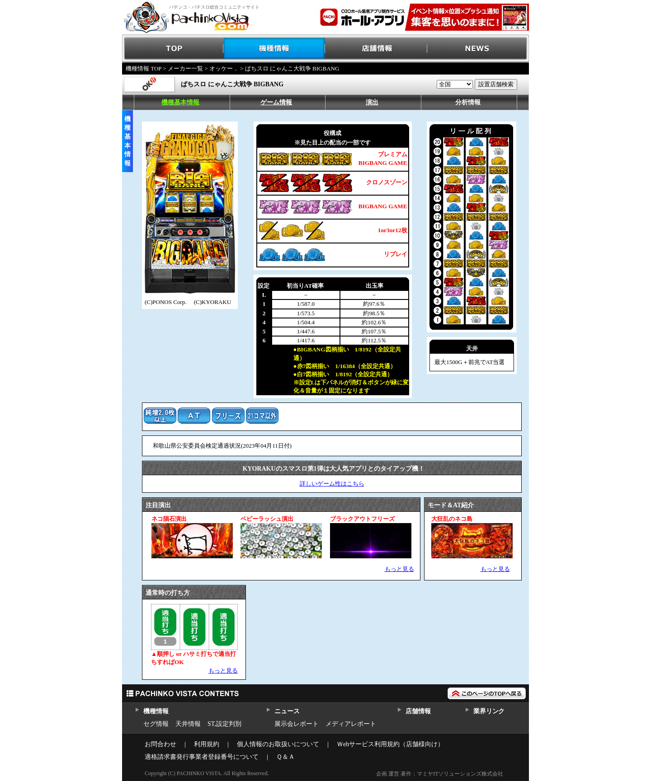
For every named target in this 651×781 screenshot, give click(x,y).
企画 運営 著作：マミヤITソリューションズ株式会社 (439, 774)
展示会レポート (296, 723)
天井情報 (188, 723)
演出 (372, 102)
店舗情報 (376, 48)
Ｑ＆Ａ (285, 756)
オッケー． (224, 68)
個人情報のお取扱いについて (278, 744)
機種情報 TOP (143, 68)
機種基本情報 (180, 102)
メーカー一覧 (185, 68)
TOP (173, 48)
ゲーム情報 (276, 102)
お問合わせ (160, 744)
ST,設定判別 (224, 723)
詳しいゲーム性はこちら (332, 483)
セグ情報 (156, 723)
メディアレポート (351, 723)
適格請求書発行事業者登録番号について (202, 756)
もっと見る (399, 569)
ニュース (286, 711)
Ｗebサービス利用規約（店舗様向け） (390, 744)
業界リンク (489, 711)
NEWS (478, 48)
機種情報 (275, 48)
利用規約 (206, 744)
